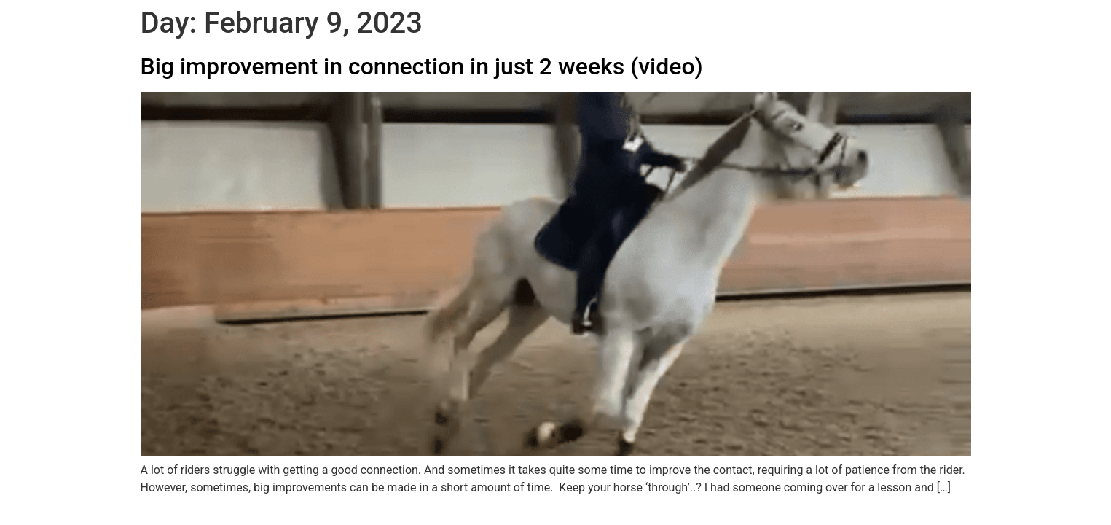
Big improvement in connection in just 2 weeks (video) (422, 66)
